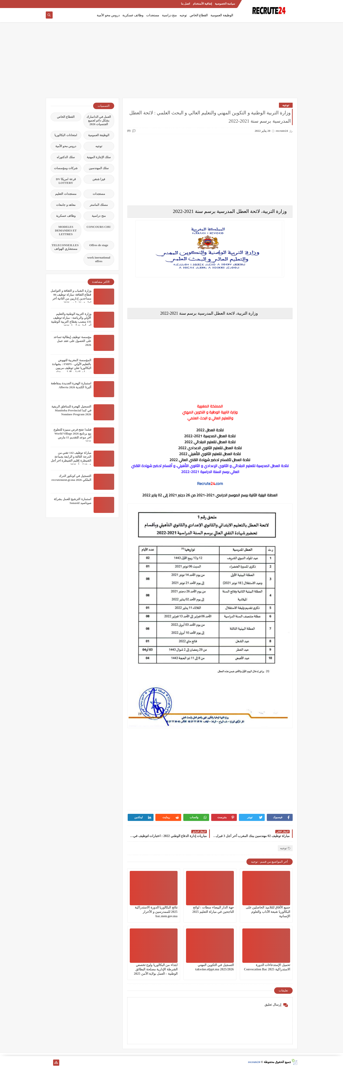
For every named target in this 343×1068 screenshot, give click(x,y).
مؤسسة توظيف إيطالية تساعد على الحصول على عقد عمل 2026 (72, 341)
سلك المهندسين (99, 168)
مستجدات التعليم (65, 193)
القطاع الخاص (199, 15)
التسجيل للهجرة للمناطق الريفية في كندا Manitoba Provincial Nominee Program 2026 (71, 410)
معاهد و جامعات (66, 204)
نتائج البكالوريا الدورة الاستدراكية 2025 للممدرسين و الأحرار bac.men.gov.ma (156, 912)
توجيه (183, 15)
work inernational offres (98, 259)
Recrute (204, 483)
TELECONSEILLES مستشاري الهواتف (65, 246)
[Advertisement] (171, 62)
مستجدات (152, 15)
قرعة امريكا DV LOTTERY (66, 180)
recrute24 (254, 1062)
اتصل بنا (185, 3)
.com (219, 483)
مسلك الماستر (99, 204)
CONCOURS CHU (98, 226)
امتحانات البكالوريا (65, 135)
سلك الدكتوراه (66, 157)
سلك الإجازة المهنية (99, 157)
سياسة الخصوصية (225, 3)
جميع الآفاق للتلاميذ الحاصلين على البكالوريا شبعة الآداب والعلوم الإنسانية (268, 912)
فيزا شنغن (98, 179)
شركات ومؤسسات (65, 168)
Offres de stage (98, 245)
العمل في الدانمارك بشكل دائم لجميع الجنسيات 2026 (98, 120)
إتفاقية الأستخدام (202, 3)
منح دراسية (169, 15)
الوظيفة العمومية (222, 15)
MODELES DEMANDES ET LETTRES (66, 230)
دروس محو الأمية (108, 15)
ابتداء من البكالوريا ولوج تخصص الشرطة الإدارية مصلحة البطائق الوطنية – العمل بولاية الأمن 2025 (156, 969)
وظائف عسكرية (133, 15)
